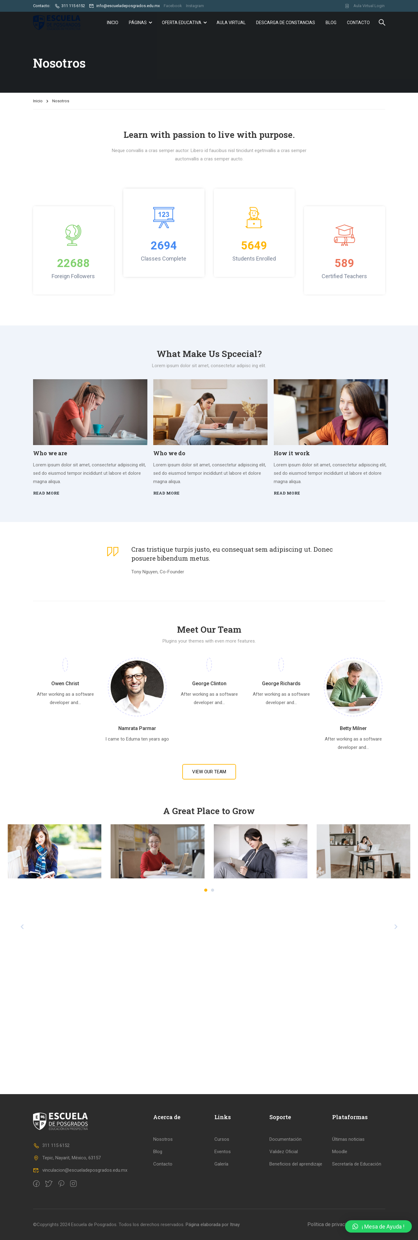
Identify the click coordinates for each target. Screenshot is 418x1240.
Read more (46, 493)
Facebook (173, 5)
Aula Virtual (231, 22)
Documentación (285, 1139)
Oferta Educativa (181, 22)
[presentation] (22, 926)
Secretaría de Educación (356, 1164)
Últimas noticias (348, 1139)
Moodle (339, 1151)
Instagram (195, 5)
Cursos (221, 1139)
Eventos (222, 1151)
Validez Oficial (283, 1151)
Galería (221, 1164)
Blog (331, 22)
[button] (205, 890)
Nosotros (163, 1139)
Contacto (358, 22)
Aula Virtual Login (364, 5)
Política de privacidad (330, 1224)
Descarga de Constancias (285, 22)
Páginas (138, 22)
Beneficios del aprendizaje (295, 1164)
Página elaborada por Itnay (212, 1224)
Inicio (112, 22)
